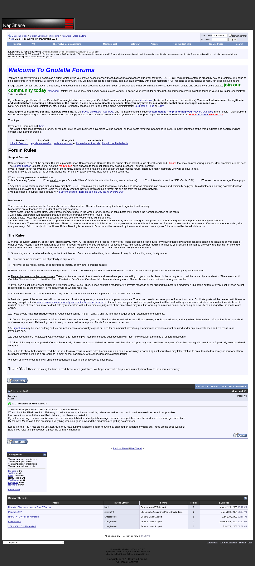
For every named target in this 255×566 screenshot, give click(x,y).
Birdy (160, 105)
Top (250, 542)
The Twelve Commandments (67, 44)
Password (205, 39)
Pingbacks (13, 482)
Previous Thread (121, 448)
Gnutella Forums (19, 36)
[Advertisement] (127, 9)
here (41, 126)
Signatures (18, 328)
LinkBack (201, 386)
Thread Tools (217, 386)
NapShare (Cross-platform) (74, 36)
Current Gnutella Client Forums (44, 36)
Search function (22, 165)
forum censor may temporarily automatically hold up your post (71, 302)
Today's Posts (216, 44)
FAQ (33, 44)
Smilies (11, 473)
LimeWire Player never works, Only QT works (29, 507)
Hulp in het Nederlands (115, 143)
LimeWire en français (88, 143)
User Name (206, 35)
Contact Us (212, 542)
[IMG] (10, 475)
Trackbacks (13, 480)
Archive (242, 542)
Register (17, 44)
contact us (146, 100)
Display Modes (236, 386)
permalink (240, 391)
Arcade (154, 44)
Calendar (135, 44)
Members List (110, 44)
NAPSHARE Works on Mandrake (23, 517)
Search (239, 44)
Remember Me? (238, 36)
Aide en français (63, 143)
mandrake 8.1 (14, 521)
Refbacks (12, 485)
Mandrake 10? (15, 512)
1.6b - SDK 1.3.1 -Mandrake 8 (22, 526)
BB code (12, 471)
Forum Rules (14, 489)
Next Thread (136, 448)
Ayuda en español (41, 143)
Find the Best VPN (182, 44)
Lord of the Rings (144, 105)
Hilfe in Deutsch (19, 143)
